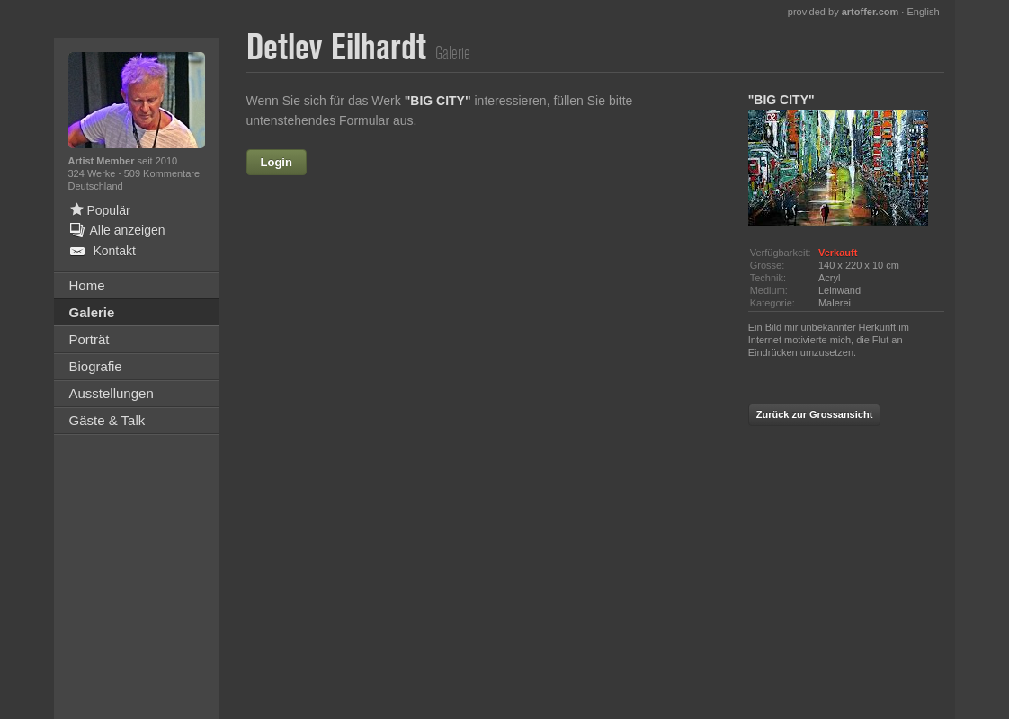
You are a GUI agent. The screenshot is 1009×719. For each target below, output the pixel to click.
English (922, 11)
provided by (843, 11)
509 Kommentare (162, 173)
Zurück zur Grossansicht (814, 414)
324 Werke (93, 173)
